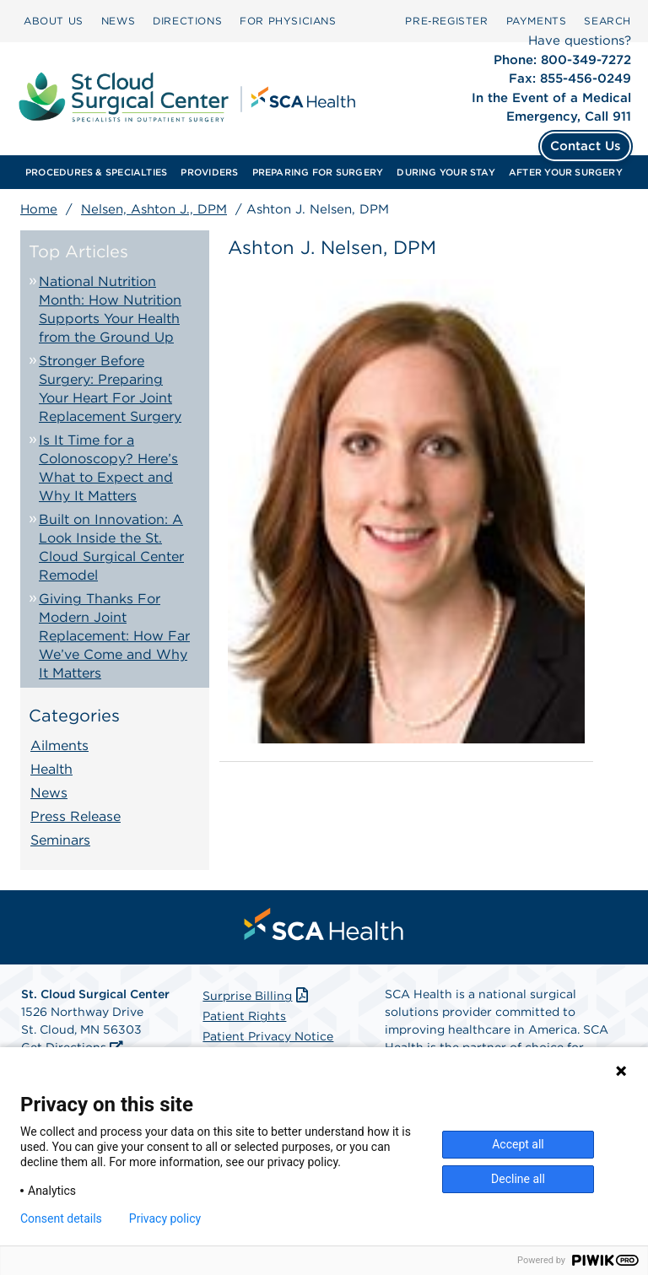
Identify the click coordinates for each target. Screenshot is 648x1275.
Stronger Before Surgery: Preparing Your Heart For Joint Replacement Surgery (110, 388)
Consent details (61, 1218)
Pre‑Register (446, 20)
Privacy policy (165, 1218)
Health (51, 769)
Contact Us (585, 146)
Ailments (59, 745)
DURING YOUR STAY (446, 172)
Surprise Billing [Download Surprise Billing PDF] (256, 995)
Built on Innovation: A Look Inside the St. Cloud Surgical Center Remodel (111, 547)
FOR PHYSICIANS (288, 20)
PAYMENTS (536, 20)
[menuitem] (53, 21)
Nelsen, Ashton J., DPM (154, 209)
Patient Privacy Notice (267, 1036)
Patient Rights (244, 1016)
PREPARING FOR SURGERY (318, 172)
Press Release (75, 816)
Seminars (60, 840)
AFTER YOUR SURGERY (566, 172)
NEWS (118, 20)
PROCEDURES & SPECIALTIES (96, 172)
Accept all (518, 1144)
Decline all (518, 1179)
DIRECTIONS (187, 20)
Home (38, 209)
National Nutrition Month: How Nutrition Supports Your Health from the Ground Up (110, 309)
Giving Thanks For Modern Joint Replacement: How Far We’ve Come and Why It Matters (114, 636)
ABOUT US (54, 20)
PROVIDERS (209, 172)
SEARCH (607, 20)
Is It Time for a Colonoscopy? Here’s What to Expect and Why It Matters (108, 468)
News (49, 793)
